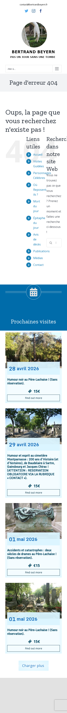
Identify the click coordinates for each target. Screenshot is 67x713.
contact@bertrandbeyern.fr (34, 4)
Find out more (33, 398)
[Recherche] (50, 242)
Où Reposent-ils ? (40, 189)
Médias (38, 258)
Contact (38, 265)
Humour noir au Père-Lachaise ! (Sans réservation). (32, 381)
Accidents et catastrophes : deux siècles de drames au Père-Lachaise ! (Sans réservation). (31, 554)
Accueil (37, 155)
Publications (41, 251)
